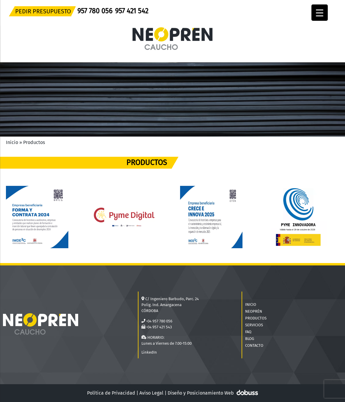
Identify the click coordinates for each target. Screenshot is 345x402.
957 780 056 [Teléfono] (94, 11)
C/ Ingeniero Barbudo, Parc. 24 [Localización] (172, 299)
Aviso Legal (151, 393)
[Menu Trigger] (319, 12)
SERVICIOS (254, 325)
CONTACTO (254, 345)
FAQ (248, 332)
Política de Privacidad (111, 393)
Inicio (12, 142)
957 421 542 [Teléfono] (131, 11)
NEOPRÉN (253, 311)
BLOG (249, 338)
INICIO (250, 304)
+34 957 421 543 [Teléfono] (159, 327)
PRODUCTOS (256, 318)
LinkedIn (149, 352)
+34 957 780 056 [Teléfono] (159, 321)
